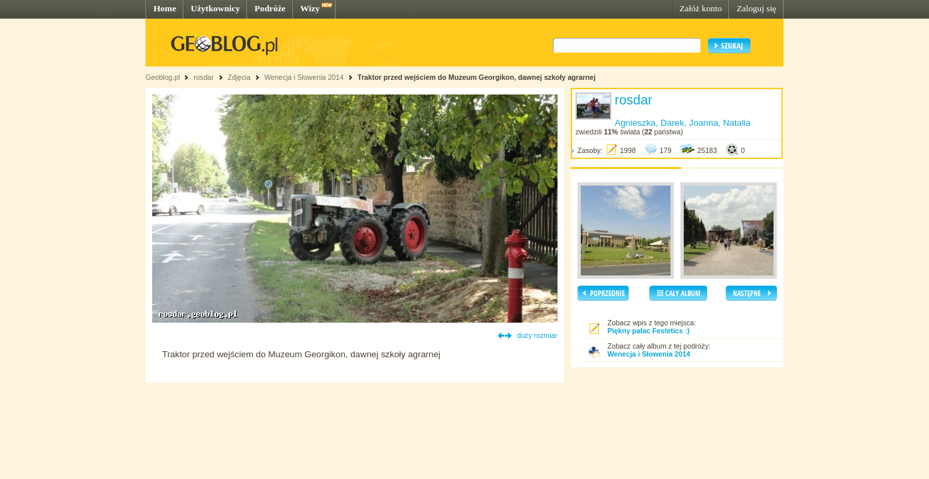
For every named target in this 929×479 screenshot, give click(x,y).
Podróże (270, 8)
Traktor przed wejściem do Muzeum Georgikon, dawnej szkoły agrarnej (476, 77)
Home (165, 8)
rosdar (203, 77)
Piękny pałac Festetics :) (648, 331)
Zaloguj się (756, 8)
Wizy (310, 8)
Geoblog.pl (163, 77)
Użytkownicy (215, 8)
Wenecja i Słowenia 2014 (304, 77)
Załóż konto (700, 8)
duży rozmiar (537, 335)
